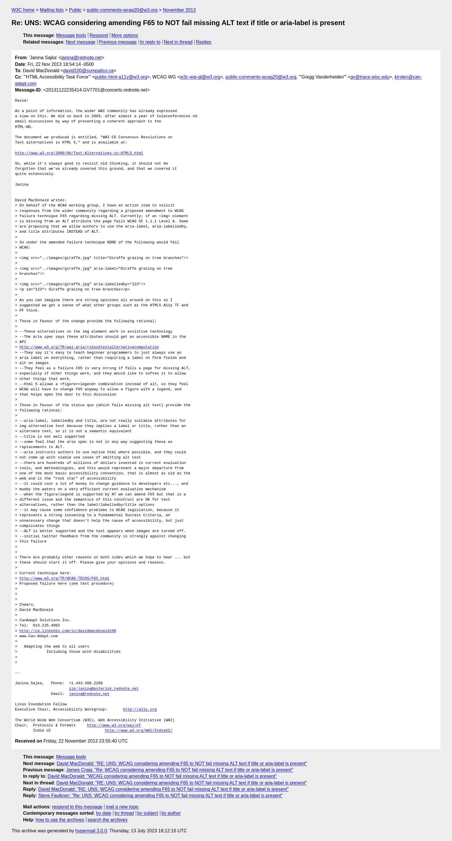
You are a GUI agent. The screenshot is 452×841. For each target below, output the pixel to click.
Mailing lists (52, 10)
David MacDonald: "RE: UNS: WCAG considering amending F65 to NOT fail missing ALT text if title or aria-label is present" (182, 763)
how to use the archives (60, 819)
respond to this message (77, 806)
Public (75, 10)
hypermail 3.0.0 (91, 830)
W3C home (23, 10)
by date (103, 813)
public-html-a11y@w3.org (121, 76)
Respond (99, 35)
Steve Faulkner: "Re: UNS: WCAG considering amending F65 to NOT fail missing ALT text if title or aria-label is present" (160, 795)
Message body (71, 35)
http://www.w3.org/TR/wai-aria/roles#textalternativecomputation (89, 347)
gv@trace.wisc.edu (369, 76)
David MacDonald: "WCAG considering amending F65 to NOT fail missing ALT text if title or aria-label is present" (162, 776)
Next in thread (178, 42)
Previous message (118, 42)
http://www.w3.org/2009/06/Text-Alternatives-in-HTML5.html (79, 153)
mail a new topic (122, 806)
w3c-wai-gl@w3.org (200, 76)
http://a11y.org (140, 709)
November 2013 (179, 10)
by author (171, 813)
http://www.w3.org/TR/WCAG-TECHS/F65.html (65, 578)
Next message (80, 42)
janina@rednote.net (81, 57)
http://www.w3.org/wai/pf (114, 725)
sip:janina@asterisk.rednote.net (104, 688)
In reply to (150, 42)
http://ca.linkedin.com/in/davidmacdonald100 (68, 631)
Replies (203, 42)
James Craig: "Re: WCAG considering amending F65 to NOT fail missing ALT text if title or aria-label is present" (179, 769)
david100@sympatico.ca (88, 70)
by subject (147, 813)
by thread (124, 813)
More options (125, 35)
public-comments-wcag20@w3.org (122, 10)
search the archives (108, 819)
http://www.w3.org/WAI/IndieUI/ (138, 730)
